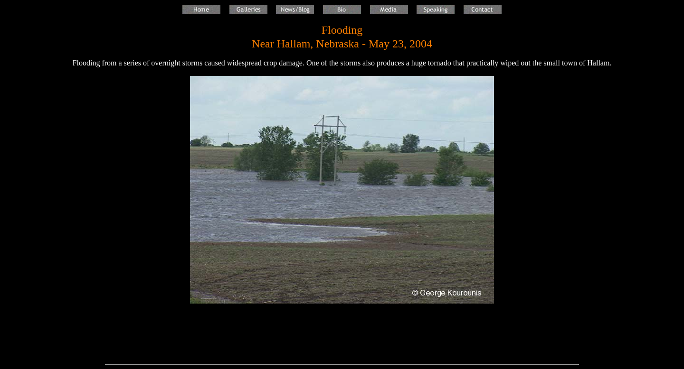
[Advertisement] (342, 334)
